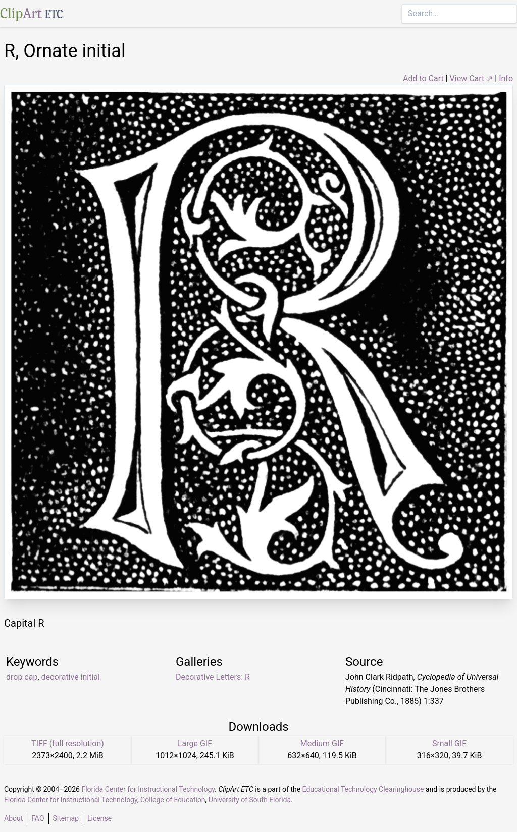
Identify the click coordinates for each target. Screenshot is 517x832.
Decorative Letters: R (213, 677)
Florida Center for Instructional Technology (148, 789)
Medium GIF (322, 743)
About (13, 818)
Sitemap (66, 818)
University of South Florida (250, 800)
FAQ (37, 818)
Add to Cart (423, 78)
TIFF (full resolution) (67, 743)
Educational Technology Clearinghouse (363, 789)
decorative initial (70, 677)
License (99, 818)
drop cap (21, 677)
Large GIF (195, 743)
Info (506, 78)
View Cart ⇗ (471, 78)
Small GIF (449, 743)
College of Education (172, 800)
